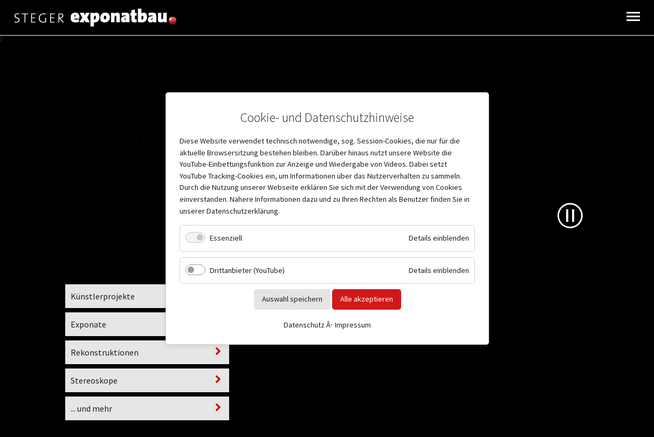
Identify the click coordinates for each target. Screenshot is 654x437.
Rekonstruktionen (105, 352)
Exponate (88, 324)
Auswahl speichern (291, 299)
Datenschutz (304, 325)
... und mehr (91, 408)
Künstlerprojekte (103, 296)
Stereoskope (94, 380)
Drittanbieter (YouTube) (247, 270)
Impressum (353, 325)
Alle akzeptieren (366, 299)
